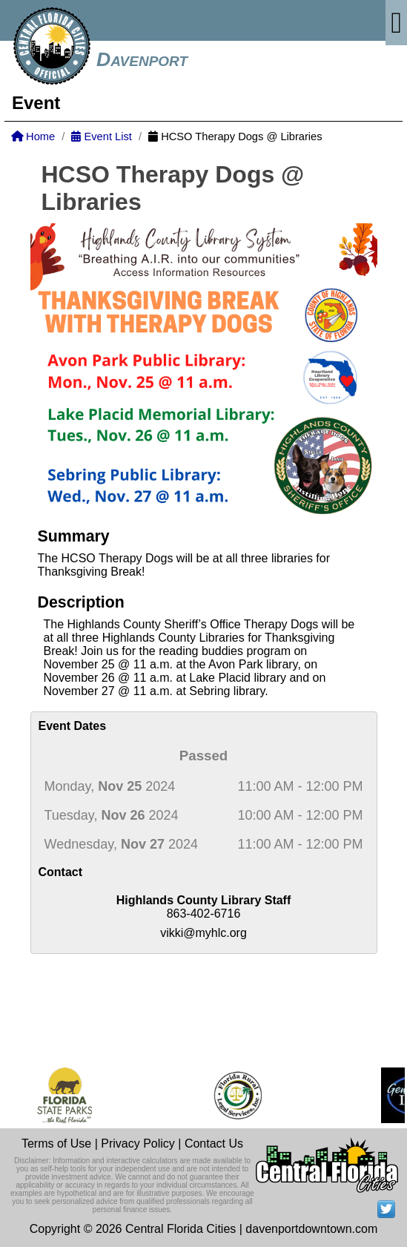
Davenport (142, 59)
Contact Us (214, 1143)
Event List (101, 136)
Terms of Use (56, 1143)
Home (33, 136)
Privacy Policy (138, 1143)
